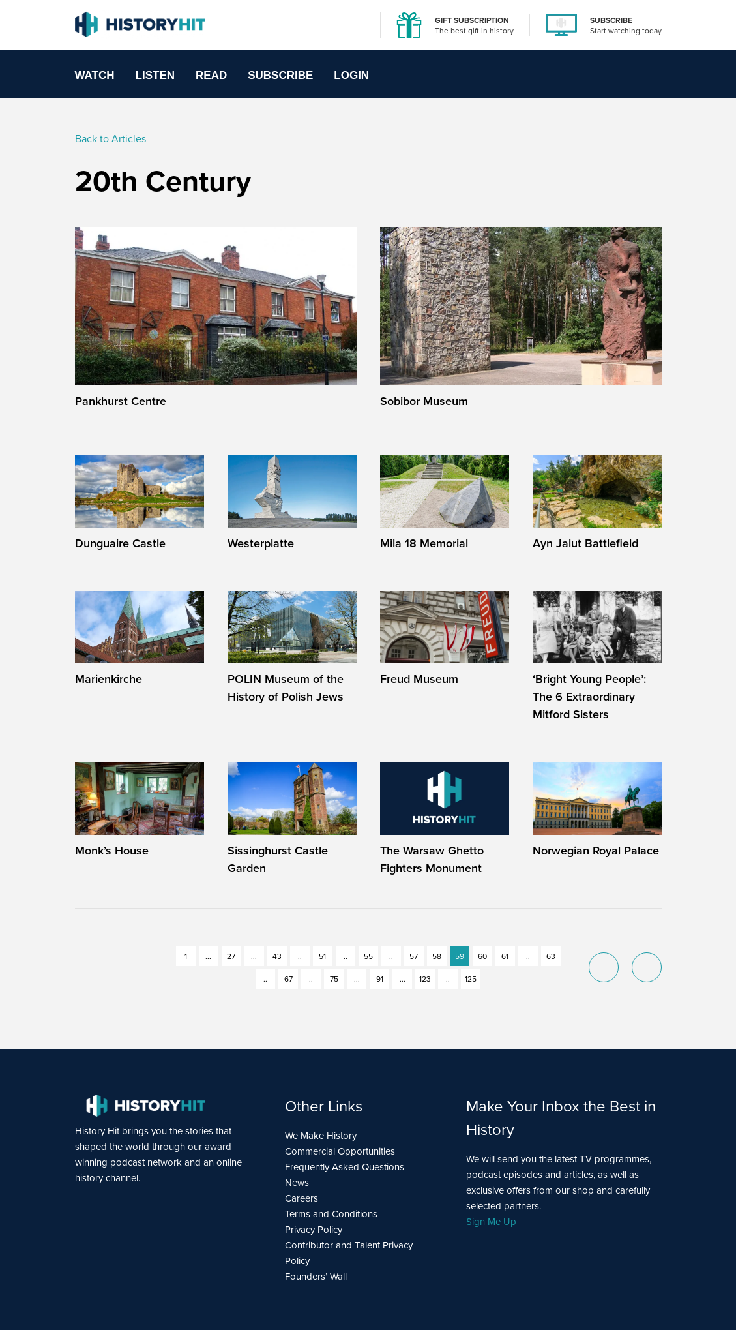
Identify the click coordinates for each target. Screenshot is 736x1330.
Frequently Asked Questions (344, 1167)
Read (211, 75)
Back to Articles (110, 138)
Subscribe (280, 75)
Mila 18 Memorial (424, 543)
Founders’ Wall (316, 1276)
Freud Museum (419, 679)
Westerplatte (261, 543)
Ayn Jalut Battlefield (585, 543)
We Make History (321, 1135)
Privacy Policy (313, 1229)
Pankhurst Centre (120, 401)
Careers (301, 1198)
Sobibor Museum (424, 401)
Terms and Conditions (331, 1214)
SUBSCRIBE (611, 19)
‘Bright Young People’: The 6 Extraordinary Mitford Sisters (589, 696)
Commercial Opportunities (340, 1151)
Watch (95, 75)
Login (351, 75)
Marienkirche (108, 679)
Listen (155, 75)
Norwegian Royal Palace (596, 850)
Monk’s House (112, 850)
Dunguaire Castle (120, 543)
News (297, 1182)
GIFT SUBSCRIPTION (472, 19)
